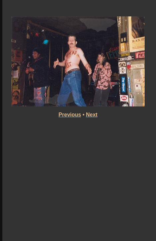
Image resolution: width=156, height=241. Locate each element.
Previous (70, 114)
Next (92, 114)
